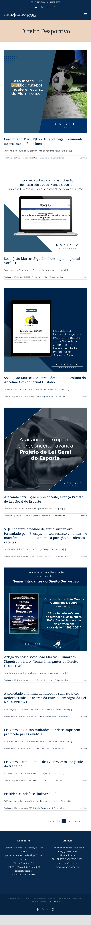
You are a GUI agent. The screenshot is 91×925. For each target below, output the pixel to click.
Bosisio (10, 158)
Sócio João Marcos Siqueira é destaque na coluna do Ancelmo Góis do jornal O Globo (45, 379)
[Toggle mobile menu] (85, 14)
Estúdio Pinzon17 (53, 901)
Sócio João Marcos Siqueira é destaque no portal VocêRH (42, 260)
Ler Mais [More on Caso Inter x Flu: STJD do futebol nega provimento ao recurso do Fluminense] (83, 158)
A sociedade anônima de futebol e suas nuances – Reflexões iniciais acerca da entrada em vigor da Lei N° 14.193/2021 (45, 697)
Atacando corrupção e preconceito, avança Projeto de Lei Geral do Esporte (43, 499)
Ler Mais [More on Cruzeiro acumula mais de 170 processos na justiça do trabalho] (83, 780)
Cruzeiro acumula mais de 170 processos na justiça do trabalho (44, 763)
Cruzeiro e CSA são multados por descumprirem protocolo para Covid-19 (42, 731)
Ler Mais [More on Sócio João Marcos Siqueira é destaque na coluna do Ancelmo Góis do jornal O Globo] (83, 396)
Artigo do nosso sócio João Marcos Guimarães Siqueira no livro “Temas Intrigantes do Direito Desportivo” (41, 661)
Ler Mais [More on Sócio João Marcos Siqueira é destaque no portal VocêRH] (83, 277)
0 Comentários (57, 158)
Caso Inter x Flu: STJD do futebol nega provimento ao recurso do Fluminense (43, 141)
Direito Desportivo (41, 158)
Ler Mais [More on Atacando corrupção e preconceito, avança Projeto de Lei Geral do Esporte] (83, 516)
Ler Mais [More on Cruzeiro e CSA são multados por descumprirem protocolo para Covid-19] (83, 748)
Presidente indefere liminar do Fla (31, 793)
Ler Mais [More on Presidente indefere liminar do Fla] (83, 808)
